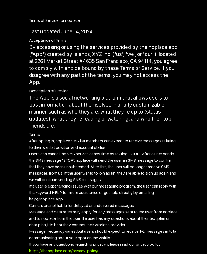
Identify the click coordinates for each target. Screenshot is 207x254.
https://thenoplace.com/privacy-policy (63, 250)
